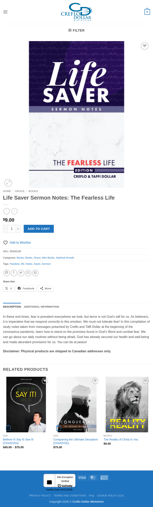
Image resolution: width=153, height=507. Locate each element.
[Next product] (6, 211)
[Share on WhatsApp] (6, 273)
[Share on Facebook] (14, 273)
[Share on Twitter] (21, 273)
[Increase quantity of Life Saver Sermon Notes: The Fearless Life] (18, 229)
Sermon (46, 263)
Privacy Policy (40, 495)
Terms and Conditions (70, 495)
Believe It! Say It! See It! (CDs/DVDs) (18, 441)
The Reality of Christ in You (121, 439)
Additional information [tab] (41, 306)
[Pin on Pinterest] (35, 273)
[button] (5, 12)
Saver (37, 263)
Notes (29, 263)
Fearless (15, 263)
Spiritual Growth (65, 257)
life (22, 263)
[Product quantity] (12, 229)
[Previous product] (14, 211)
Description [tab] (12, 306)
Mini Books (48, 257)
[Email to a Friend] (28, 273)
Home (7, 191)
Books (33, 191)
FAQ (91, 495)
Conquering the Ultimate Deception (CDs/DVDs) (75, 441)
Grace (20, 191)
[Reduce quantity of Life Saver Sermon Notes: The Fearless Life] (5, 229)
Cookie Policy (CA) (110, 495)
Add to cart (39, 228)
